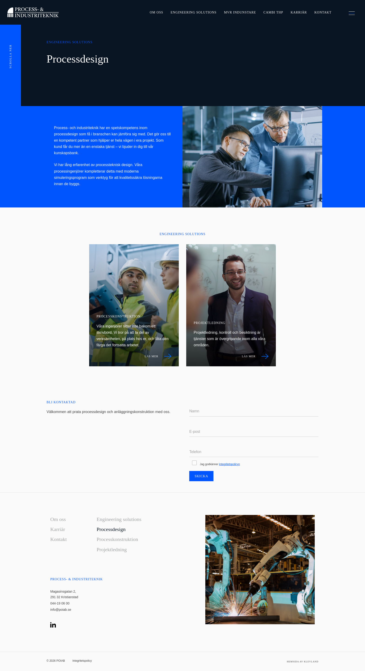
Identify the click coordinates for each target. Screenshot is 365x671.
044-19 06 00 (60, 603)
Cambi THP (273, 12)
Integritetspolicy (82, 660)
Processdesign (111, 529)
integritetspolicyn (229, 464)
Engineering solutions (193, 12)
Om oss (156, 12)
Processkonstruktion (117, 539)
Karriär (299, 12)
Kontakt (322, 12)
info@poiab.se (60, 609)
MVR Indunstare (240, 12)
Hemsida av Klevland (302, 661)
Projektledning (112, 549)
